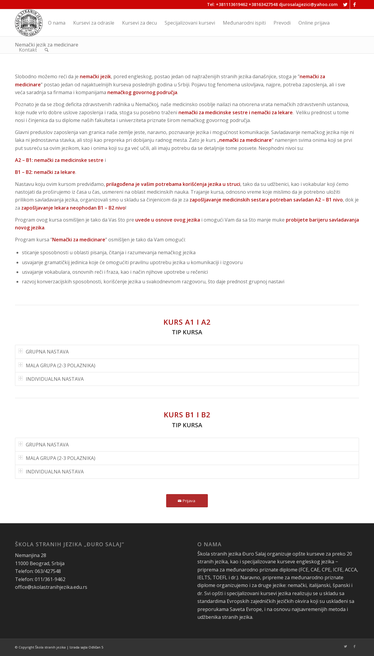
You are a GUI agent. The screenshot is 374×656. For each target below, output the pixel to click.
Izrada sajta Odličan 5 (86, 647)
